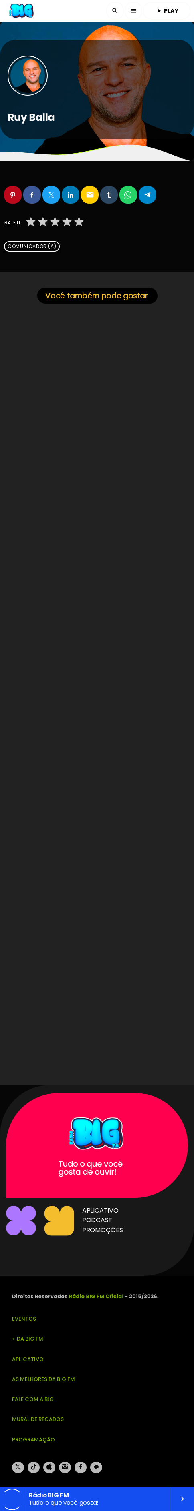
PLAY (166, 11)
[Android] (96, 1467)
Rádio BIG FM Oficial (96, 1296)
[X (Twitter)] (18, 1467)
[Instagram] (65, 1467)
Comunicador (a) (32, 246)
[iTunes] (49, 1467)
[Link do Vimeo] (22, 11)
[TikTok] (34, 1467)
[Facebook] (81, 1467)
